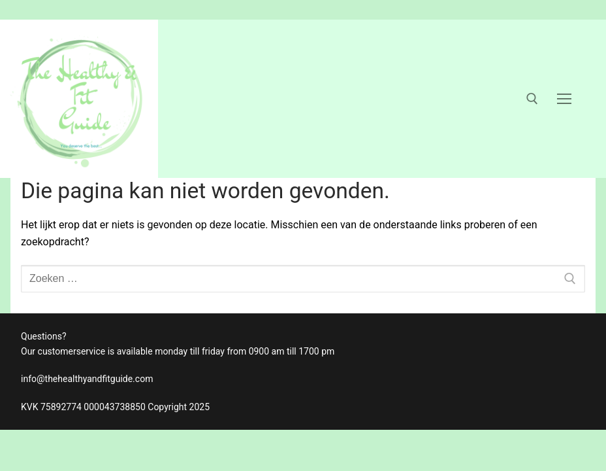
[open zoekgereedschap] (532, 99)
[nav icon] (564, 99)
